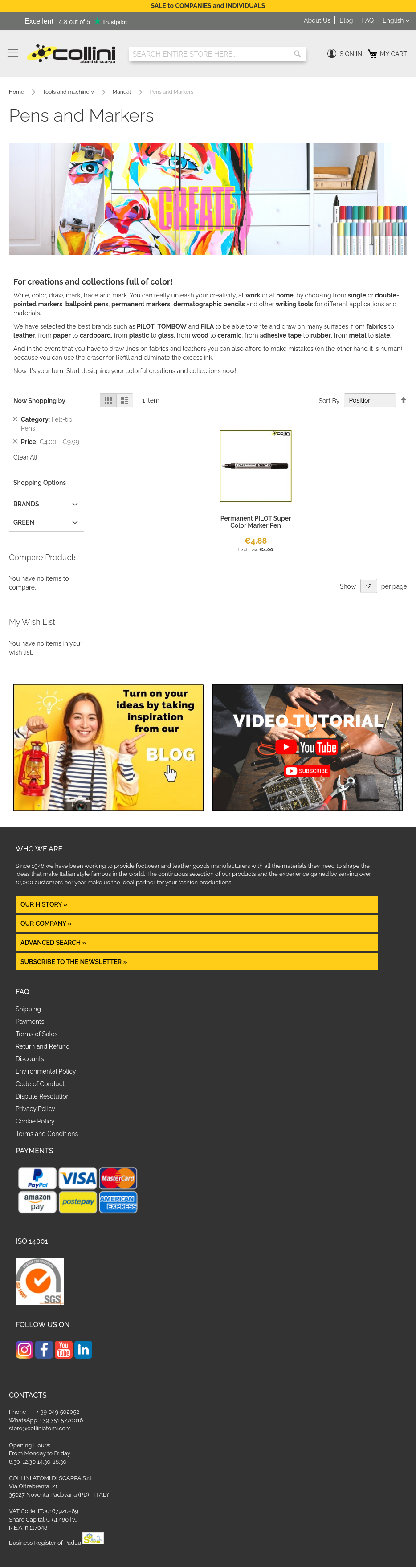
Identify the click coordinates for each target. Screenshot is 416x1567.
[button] (396, 21)
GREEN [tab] (23, 522)
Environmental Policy (46, 1071)
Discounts (30, 1058)
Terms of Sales (36, 1034)
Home (17, 92)
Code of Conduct (40, 1083)
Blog (346, 20)
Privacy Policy (35, 1108)
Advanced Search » (54, 942)
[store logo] (71, 54)
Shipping (28, 1009)
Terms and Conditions (47, 1133)
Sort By (328, 400)
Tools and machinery (69, 92)
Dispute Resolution (43, 1096)
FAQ (368, 20)
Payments (30, 1021)
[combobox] (217, 54)
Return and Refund (43, 1046)
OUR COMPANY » (46, 923)
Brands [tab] (26, 504)
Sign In (350, 53)
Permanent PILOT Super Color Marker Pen (255, 522)
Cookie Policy (35, 1121)
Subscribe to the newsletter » (73, 961)
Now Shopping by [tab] (39, 400)
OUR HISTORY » (43, 904)
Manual (122, 92)
